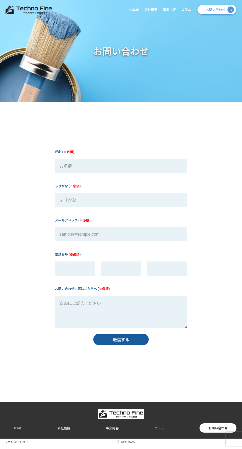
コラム (186, 9)
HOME (134, 9)
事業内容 (169, 9)
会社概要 (150, 9)
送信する (121, 344)
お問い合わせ (215, 9)
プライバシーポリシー (17, 446)
